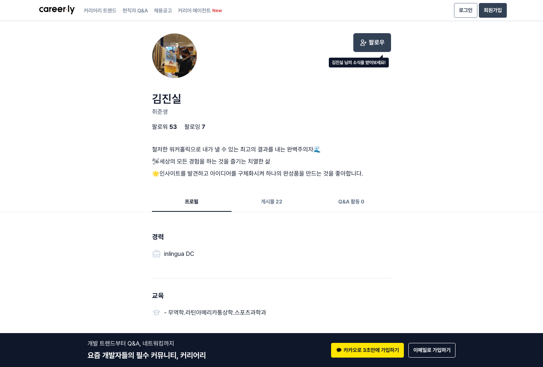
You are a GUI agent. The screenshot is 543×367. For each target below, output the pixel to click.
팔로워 (164, 126)
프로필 (191, 202)
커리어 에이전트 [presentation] (200, 11)
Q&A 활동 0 (351, 202)
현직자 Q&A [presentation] (135, 11)
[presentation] (57, 10)
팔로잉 (194, 126)
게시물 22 (271, 202)
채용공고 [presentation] (163, 11)
